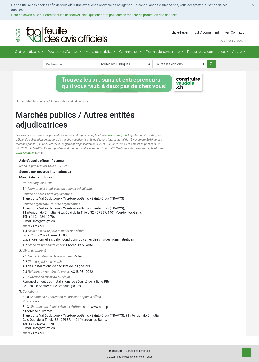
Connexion (235, 32)
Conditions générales (138, 350)
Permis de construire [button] (163, 52)
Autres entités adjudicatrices (69, 101)
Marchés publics (37, 101)
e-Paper (180, 32)
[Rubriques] (125, 64)
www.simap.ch (117, 135)
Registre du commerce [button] (206, 52)
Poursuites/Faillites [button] (63, 52)
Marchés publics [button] (99, 52)
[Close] (253, 5)
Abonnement (207, 32)
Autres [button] (237, 52)
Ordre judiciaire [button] (28, 52)
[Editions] (179, 64)
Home (20, 101)
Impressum (115, 350)
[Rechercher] (211, 64)
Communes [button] (129, 52)
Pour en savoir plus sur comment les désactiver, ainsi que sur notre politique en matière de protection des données (94, 15)
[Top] (246, 352)
